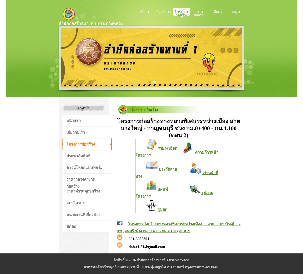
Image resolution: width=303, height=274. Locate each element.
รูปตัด (162, 209)
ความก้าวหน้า (206, 152)
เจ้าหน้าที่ (210, 173)
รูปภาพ (207, 193)
